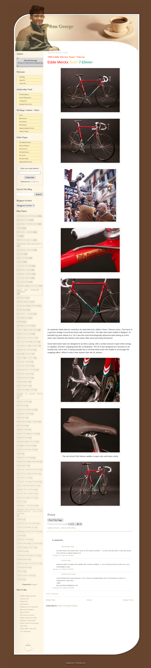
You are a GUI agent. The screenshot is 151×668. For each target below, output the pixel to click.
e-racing (36, 543)
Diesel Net (24, 601)
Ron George (61, 26)
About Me (22, 80)
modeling (21, 563)
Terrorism (29, 446)
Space (33, 498)
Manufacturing (24, 270)
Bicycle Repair (23, 342)
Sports (29, 354)
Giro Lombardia (24, 486)
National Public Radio (28, 620)
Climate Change (23, 131)
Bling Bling (71, 528)
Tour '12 (20, 502)
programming (23, 567)
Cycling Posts (23, 101)
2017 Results (22, 474)
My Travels (22, 155)
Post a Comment (52, 594)
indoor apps (22, 462)
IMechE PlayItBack (27, 609)
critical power (24, 539)
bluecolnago (65, 546)
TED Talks (23, 626)
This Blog (22, 77)
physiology (34, 563)
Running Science (24, 274)
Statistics (21, 406)
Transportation (24, 378)
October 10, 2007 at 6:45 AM (63, 555)
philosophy (22, 466)
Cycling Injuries (24, 266)
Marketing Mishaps (26, 350)
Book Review (23, 422)
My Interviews (23, 149)
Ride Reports (23, 125)
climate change (24, 414)
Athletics (35, 286)
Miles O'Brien (25, 612)
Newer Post (128, 600)
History (20, 254)
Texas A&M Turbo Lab (28, 628)
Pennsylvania (23, 438)
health (32, 547)
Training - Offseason (26, 506)
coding (20, 535)
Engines (36, 482)
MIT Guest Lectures (27, 615)
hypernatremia (24, 555)
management (23, 559)
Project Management (25, 97)
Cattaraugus (23, 318)
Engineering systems (27, 370)
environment (23, 382)
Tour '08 (31, 358)
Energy (35, 346)
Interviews (22, 310)
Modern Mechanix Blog (28, 618)
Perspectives (23, 220)
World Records (32, 531)
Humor (20, 228)
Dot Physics (24, 604)
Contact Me (22, 83)
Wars (19, 531)
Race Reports (23, 121)
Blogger (34, 584)
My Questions (23, 282)
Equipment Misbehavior (27, 224)
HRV (36, 486)
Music (19, 354)
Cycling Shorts (24, 278)
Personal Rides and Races (29, 244)
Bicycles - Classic (60, 528)
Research (21, 286)
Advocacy (21, 298)
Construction (23, 478)
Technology (22, 346)
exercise (21, 547)
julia (36, 555)
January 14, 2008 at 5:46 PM (63, 569)
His (18, 489)
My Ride (34, 434)
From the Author (25, 334)
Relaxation (22, 498)
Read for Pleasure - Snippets (29, 291)
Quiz (19, 446)
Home (89, 600)
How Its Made (23, 258)
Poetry (21, 115)
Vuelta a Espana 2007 (26, 449)
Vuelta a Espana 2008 (26, 410)
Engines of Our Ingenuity (29, 607)
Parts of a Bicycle (25, 240)
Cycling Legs (23, 482)
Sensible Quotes (24, 326)
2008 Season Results (26, 338)
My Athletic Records (25, 142)
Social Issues (23, 402)
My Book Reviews (24, 152)
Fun (18, 236)
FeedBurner (34, 182)
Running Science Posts (25, 104)
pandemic (36, 462)
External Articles (25, 250)
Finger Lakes (23, 429)
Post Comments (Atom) (68, 606)
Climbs (20, 322)
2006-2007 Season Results (28, 469)
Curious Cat (24, 599)
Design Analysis (24, 302)
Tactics (20, 358)
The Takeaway (25, 631)
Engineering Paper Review (26, 128)
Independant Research (25, 162)
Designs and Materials (27, 216)
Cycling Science (24, 366)
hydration (22, 551)
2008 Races (33, 330)
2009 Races (22, 390)
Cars (32, 390)
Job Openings (29, 489)
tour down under (25, 575)
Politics (33, 442)
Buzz (36, 342)
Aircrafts (21, 418)
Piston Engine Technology (29, 623)
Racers (20, 262)
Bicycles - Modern (25, 232)
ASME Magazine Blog (28, 596)
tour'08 (20, 579)
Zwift (19, 454)
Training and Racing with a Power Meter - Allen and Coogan (29, 511)
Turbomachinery (24, 94)
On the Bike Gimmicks (26, 493)
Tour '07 (20, 330)
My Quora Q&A (24, 158)
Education (22, 426)
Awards (35, 474)
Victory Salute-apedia (27, 523)
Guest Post (22, 434)
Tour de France (24, 374)
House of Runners (24, 145)
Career (35, 422)
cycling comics (24, 362)
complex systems (25, 458)
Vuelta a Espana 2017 (26, 527)
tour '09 (20, 571)
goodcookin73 (66, 574)
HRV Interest (23, 118)
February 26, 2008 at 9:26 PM (63, 588)
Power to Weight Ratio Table (29, 395)
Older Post (50, 600)
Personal (21, 442)
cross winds (23, 543)
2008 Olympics (23, 386)
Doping (35, 306)
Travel (20, 519)
